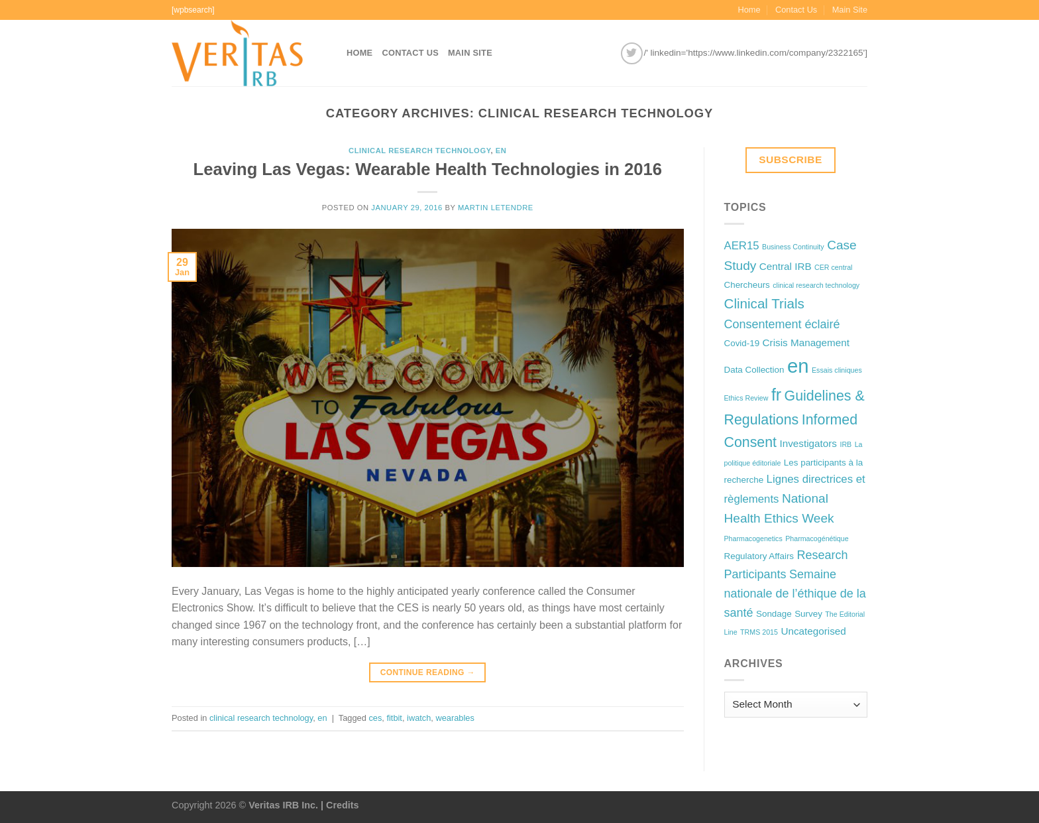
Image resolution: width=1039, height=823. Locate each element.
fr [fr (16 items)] (776, 394)
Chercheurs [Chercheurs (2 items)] (747, 285)
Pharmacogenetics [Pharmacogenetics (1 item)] (753, 538)
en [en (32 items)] (798, 366)
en (501, 151)
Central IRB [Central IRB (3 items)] (785, 266)
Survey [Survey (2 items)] (808, 614)
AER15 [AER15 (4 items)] (741, 245)
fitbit (394, 718)
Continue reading (427, 672)
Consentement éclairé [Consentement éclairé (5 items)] (782, 324)
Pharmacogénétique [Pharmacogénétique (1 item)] (816, 538)
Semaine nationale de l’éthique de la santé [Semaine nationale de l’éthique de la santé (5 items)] (795, 593)
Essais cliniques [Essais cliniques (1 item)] (837, 370)
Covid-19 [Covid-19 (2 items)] (742, 343)
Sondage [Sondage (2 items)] (774, 614)
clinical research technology (419, 151)
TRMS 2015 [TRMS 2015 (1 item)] (759, 632)
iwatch (419, 718)
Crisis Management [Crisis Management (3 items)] (806, 342)
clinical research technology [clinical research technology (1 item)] (816, 285)
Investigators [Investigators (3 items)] (808, 443)
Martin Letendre (495, 208)
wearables (454, 718)
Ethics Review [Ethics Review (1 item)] (746, 398)
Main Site (849, 10)
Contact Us (796, 10)
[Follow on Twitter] (632, 53)
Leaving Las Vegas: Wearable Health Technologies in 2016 (427, 169)
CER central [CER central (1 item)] (833, 267)
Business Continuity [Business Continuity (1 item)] (793, 247)
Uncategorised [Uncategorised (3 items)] (813, 631)
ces (375, 718)
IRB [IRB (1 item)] (845, 444)
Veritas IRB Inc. (283, 805)
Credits (342, 805)
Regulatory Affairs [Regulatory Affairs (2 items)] (759, 556)
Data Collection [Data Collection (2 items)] (754, 370)
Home (749, 10)
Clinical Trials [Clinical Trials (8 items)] (764, 303)
